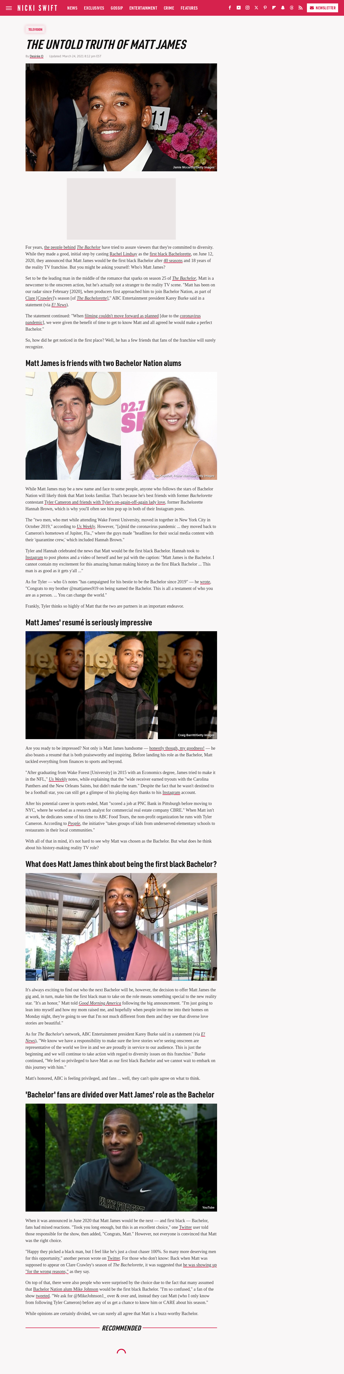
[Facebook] (229, 8)
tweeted (43, 1295)
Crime (169, 8)
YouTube (208, 976)
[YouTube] (238, 8)
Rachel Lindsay (123, 253)
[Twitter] (256, 8)
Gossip (117, 8)
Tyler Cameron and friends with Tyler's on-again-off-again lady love (104, 502)
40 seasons (173, 260)
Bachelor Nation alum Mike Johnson (65, 1289)
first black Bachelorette (170, 253)
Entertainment (143, 8)
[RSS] (300, 8)
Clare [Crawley (39, 298)
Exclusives (94, 8)
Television (35, 29)
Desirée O (36, 56)
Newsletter (322, 7)
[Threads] (291, 8)
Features (189, 8)
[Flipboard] (274, 8)
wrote (205, 581)
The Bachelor (88, 247)
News (72, 8)
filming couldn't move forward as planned (122, 315)
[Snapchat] (282, 8)
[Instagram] (247, 8)
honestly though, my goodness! (177, 748)
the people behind (60, 247)
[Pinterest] (265, 8)
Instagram (34, 557)
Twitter (185, 1227)
